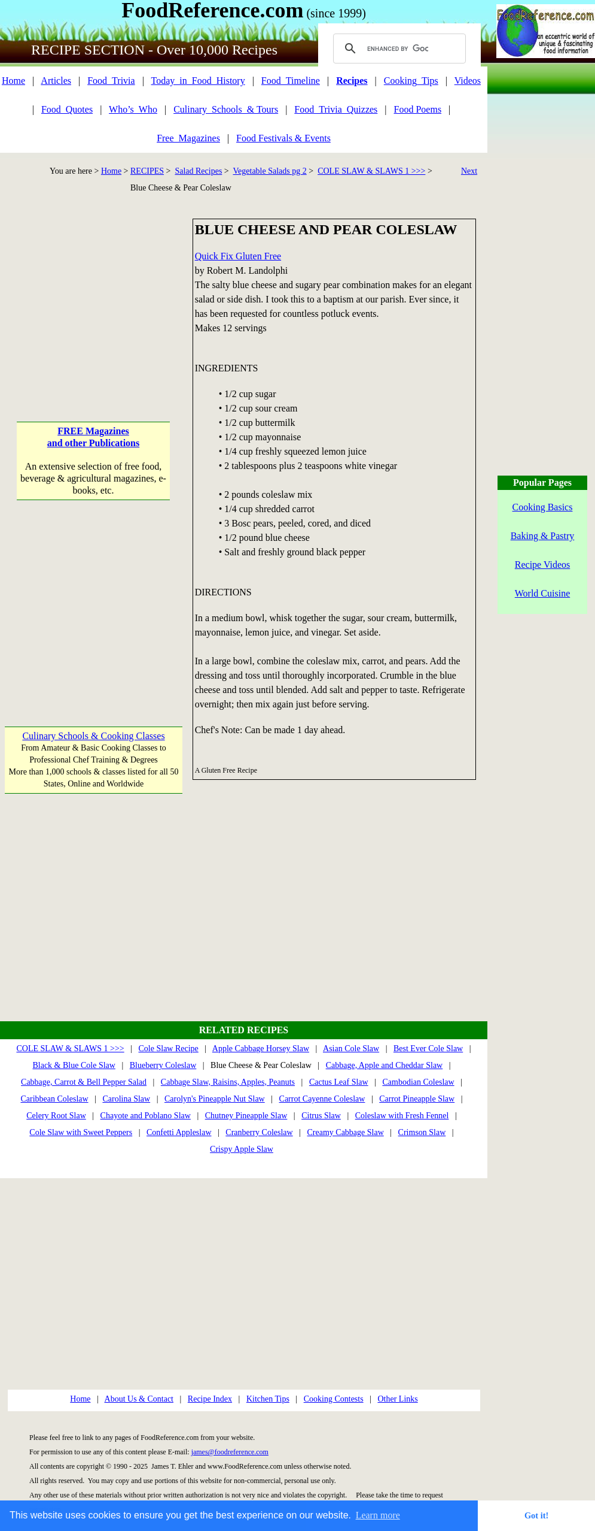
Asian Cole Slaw (351, 1048)
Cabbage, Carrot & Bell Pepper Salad (84, 1082)
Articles (56, 80)
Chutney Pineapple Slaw (246, 1115)
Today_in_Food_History (198, 80)
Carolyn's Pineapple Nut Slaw (214, 1098)
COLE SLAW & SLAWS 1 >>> (371, 171)
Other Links (397, 1398)
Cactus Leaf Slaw (338, 1082)
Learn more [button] (378, 1515)
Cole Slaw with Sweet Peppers (80, 1132)
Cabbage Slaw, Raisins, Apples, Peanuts (228, 1082)
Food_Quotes (67, 109)
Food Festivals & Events (283, 138)
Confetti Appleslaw (179, 1132)
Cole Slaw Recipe (169, 1048)
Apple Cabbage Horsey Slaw (260, 1048)
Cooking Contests (334, 1398)
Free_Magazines (188, 138)
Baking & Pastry (543, 536)
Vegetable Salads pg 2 (270, 171)
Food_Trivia (111, 80)
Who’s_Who (133, 109)
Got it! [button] (536, 1515)
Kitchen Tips (267, 1398)
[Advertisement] (93, 293)
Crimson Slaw (422, 1132)
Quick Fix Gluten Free (238, 256)
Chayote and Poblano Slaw (145, 1115)
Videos (467, 80)
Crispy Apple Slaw (241, 1149)
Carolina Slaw (126, 1098)
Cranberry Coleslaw (258, 1132)
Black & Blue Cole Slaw (73, 1065)
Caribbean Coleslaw (54, 1098)
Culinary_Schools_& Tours (225, 109)
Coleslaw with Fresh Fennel (402, 1115)
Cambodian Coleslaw (418, 1082)
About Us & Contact (139, 1398)
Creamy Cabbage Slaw (345, 1132)
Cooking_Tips (411, 80)
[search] (397, 48)
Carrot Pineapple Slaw (416, 1098)
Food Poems (418, 109)
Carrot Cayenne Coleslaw (322, 1098)
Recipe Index (210, 1398)
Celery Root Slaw (56, 1115)
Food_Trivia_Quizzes (335, 109)
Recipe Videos (542, 564)
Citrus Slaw (321, 1115)
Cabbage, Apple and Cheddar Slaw (384, 1065)
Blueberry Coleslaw (163, 1065)
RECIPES (147, 171)
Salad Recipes (198, 171)
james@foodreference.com (229, 1452)
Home (13, 80)
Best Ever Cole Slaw (428, 1048)
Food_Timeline (290, 80)
